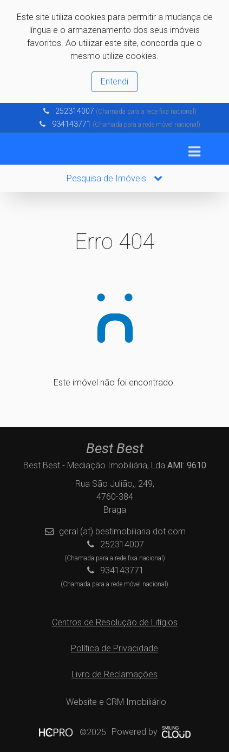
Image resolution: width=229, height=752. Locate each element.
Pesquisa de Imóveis (114, 178)
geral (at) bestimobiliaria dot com (122, 531)
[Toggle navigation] (194, 152)
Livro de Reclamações (114, 674)
